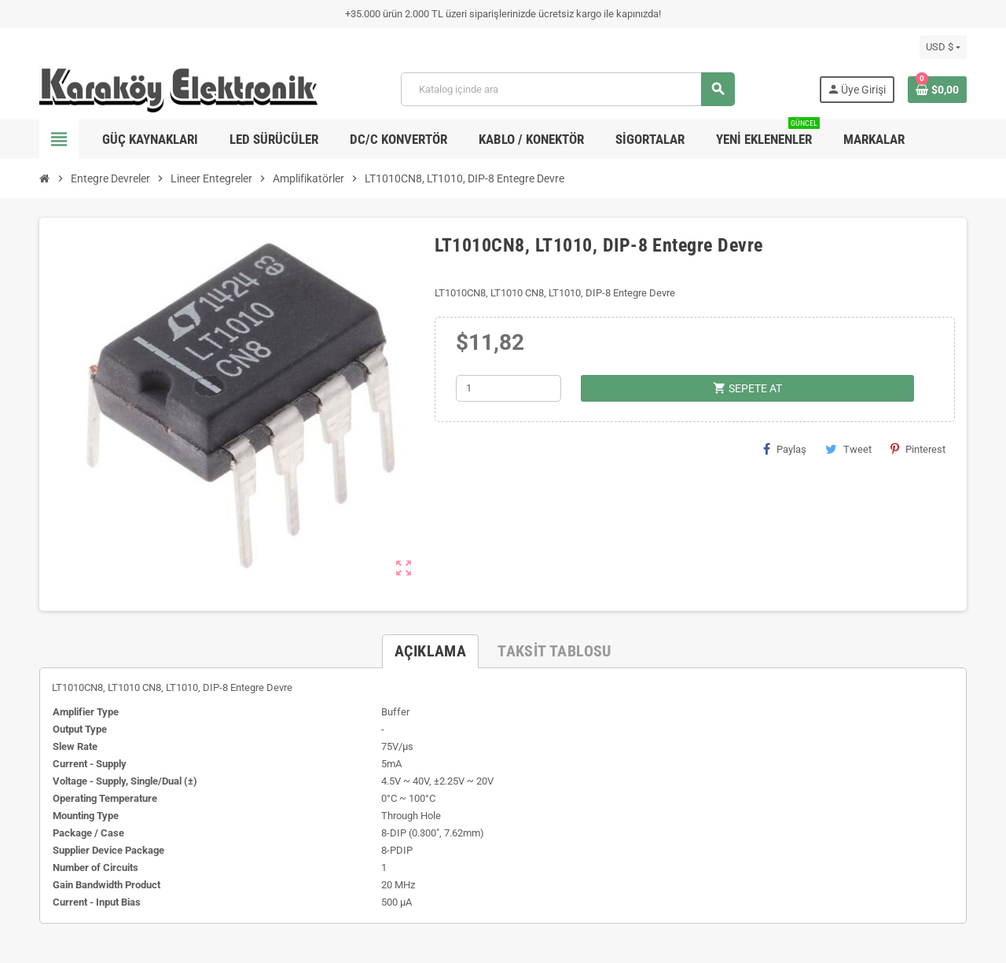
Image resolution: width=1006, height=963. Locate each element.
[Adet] (508, 388)
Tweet (848, 449)
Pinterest (917, 449)
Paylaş (784, 449)
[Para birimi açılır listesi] (943, 47)
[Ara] (567, 89)
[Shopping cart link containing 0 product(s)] (937, 89)
